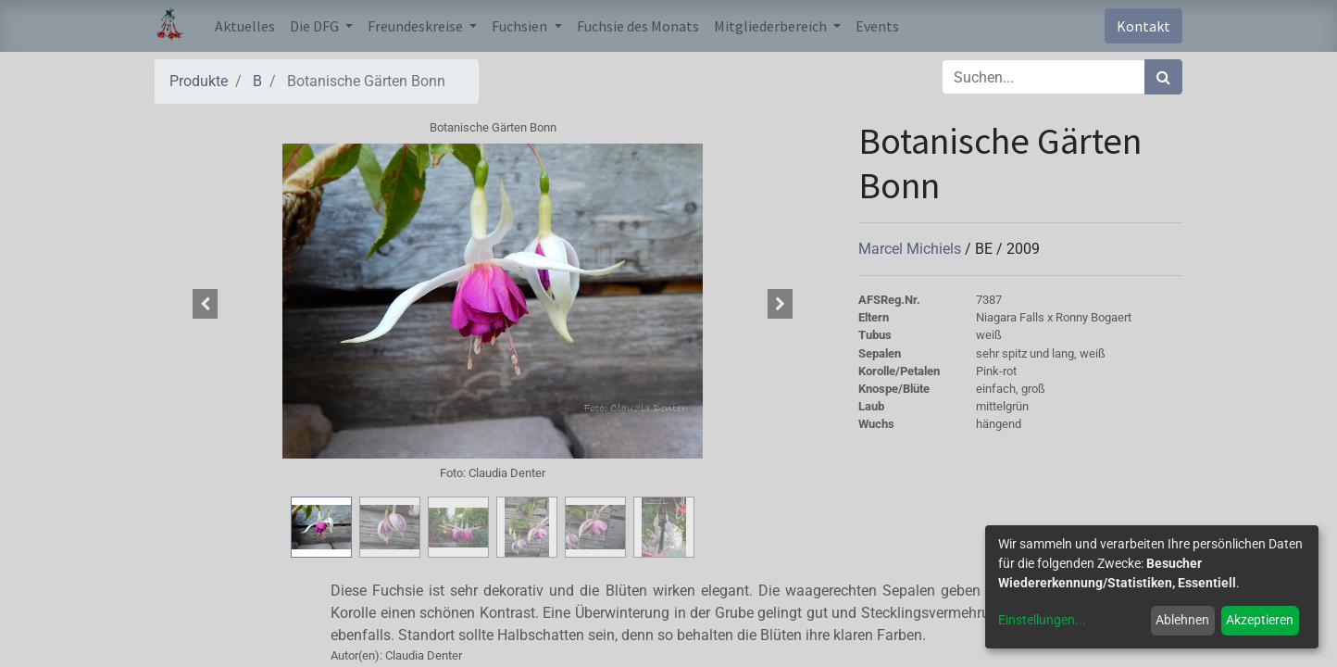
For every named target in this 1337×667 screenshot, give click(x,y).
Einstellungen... (1042, 619)
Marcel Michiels (911, 249)
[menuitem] (244, 25)
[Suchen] (1163, 76)
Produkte (198, 81)
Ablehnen (1182, 619)
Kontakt (1143, 26)
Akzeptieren (1259, 619)
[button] (205, 304)
